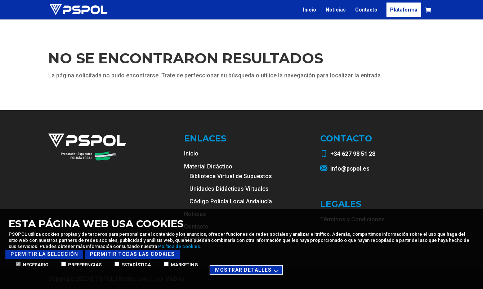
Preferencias (81, 264)
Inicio (309, 10)
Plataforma (403, 10)
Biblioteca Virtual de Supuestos (230, 176)
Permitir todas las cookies (132, 254)
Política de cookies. (179, 246)
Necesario (32, 264)
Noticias (336, 10)
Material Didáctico (208, 166)
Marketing (181, 264)
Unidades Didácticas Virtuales (229, 188)
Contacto (366, 10)
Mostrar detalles (248, 270)
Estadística (133, 264)
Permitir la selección (44, 254)
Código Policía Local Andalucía (230, 201)
